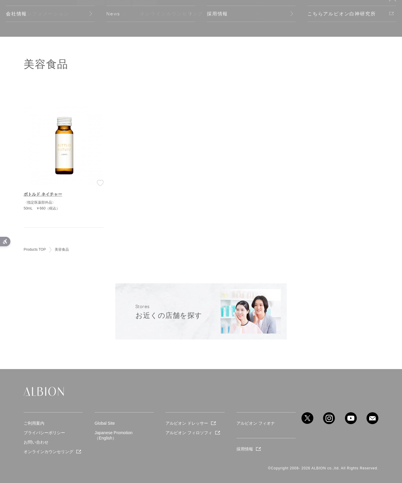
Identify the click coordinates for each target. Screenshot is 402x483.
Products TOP (35, 249)
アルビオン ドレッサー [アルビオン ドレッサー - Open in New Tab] (187, 423)
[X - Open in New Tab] (307, 418)
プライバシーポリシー (44, 432)
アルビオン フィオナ (255, 423)
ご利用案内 (34, 423)
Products (63, 18)
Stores (330, 18)
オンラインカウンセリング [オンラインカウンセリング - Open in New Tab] (48, 451)
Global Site (364, 18)
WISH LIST (293, 18)
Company (116, 18)
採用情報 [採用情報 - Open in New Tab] (244, 449)
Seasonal (33, 18)
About (89, 18)
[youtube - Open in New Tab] (351, 418)
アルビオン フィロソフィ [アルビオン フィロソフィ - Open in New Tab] (189, 432)
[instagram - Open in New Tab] (329, 418)
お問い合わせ (36, 442)
